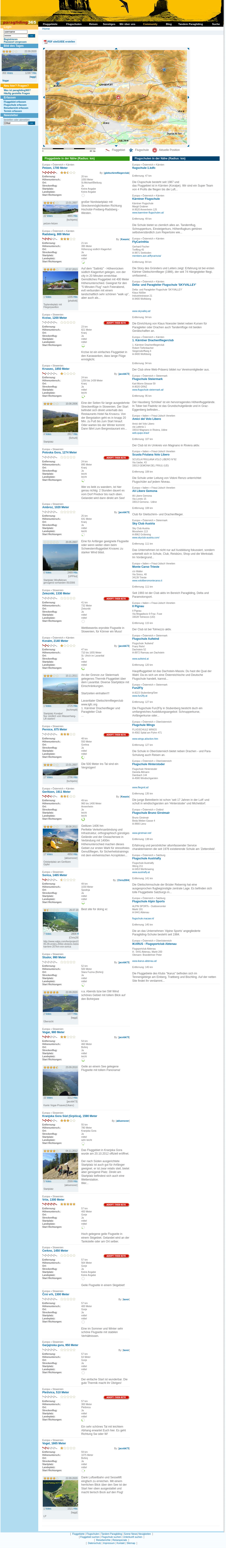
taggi (33, 77)
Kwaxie (125, 239)
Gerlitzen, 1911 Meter (56, 791)
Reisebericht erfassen (16, 108)
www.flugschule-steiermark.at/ (148, 389)
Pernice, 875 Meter (54, 729)
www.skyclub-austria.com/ (145, 537)
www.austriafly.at (141, 872)
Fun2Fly (137, 688)
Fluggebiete (78, 1534)
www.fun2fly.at (139, 696)
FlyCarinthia (140, 241)
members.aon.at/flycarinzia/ (146, 256)
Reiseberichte (103, 1540)
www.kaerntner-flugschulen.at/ (148, 212)
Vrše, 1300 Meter (53, 1199)
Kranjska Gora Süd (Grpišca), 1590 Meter (69, 1116)
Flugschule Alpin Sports (148, 901)
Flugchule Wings (143, 725)
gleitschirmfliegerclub (116, 173)
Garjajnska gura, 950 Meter (60, 1345)
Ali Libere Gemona (144, 491)
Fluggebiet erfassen (15, 102)
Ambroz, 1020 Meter (55, 507)
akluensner (122, 1121)
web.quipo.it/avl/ (140, 433)
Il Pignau (138, 606)
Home (46, 28)
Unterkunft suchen (132, 1537)
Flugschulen (92, 1534)
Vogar (5, 80)
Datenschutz (94, 1543)
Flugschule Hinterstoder (148, 764)
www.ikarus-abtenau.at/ (144, 961)
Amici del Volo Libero (146, 419)
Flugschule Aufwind (145, 638)
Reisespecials (119, 1540)
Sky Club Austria (143, 523)
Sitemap (131, 1543)
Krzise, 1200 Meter (54, 318)
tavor (126, 1299)
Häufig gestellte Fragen (17, 93)
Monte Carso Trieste (145, 566)
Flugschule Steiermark (147, 379)
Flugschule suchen (111, 1537)
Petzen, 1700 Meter (55, 168)
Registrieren (10, 39)
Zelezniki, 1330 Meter (56, 593)
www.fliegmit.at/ (140, 787)
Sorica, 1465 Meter (54, 875)
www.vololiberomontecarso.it (147, 580)
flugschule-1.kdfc (144, 168)
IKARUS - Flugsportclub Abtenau (154, 944)
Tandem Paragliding (111, 1534)
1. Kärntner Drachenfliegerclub (153, 340)
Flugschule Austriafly (146, 858)
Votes (10, 73)
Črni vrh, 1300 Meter (55, 1294)
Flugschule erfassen (15, 105)
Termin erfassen (13, 111)
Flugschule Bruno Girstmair (151, 813)
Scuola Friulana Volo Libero (151, 454)
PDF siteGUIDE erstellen (61, 41)
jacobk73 (124, 374)
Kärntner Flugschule (146, 198)
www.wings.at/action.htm (145, 739)
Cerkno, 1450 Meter (55, 1250)
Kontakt (121, 1543)
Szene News (130, 1534)
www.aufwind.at (140, 658)
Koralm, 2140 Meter (55, 641)
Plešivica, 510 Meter (55, 1392)
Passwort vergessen (15, 42)
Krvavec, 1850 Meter (55, 369)
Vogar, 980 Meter (53, 1032)
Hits (34, 73)
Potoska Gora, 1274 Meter (59, 452)
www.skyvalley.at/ (141, 311)
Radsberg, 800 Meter (56, 234)
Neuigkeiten (144, 1534)
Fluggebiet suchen (90, 1537)
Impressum (109, 1543)
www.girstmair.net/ (141, 833)
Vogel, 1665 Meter (54, 1443)
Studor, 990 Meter (54, 957)
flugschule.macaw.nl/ (143, 918)
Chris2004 (123, 880)
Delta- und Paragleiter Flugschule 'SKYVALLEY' (164, 284)
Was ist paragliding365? (17, 90)
